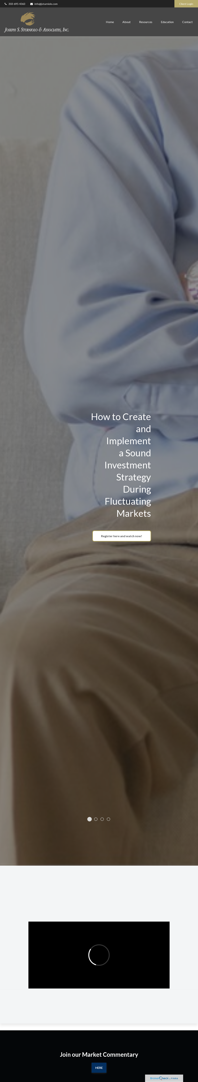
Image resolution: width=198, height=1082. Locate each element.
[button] (109, 22)
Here (99, 1066)
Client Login (186, 3)
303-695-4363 (14, 3)
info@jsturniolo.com (44, 3)
